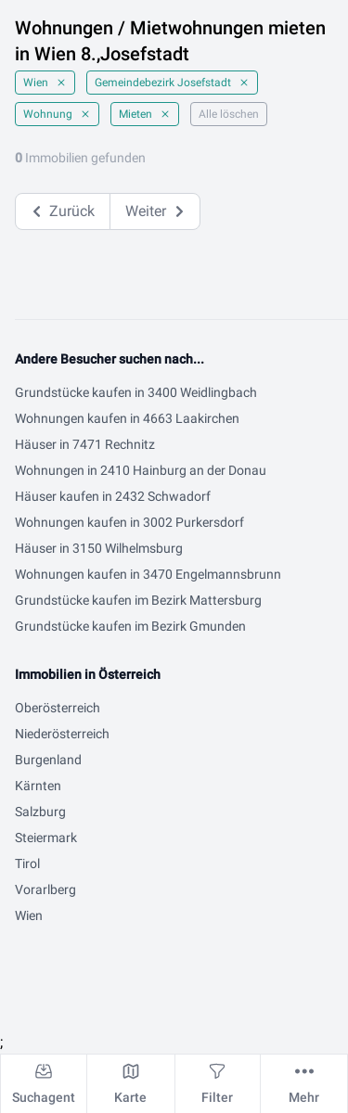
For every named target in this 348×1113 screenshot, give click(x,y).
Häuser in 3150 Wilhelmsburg (99, 548)
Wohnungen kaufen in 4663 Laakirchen (127, 418)
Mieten (145, 114)
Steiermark (46, 837)
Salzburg (40, 811)
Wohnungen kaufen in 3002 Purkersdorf (129, 522)
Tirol (27, 863)
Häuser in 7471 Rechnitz (85, 444)
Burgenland (48, 759)
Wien (45, 82)
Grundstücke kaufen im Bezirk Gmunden (130, 626)
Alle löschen (229, 114)
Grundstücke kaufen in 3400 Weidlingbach (136, 392)
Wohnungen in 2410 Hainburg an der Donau (140, 470)
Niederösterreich (62, 733)
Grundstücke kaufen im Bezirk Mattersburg (138, 600)
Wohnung (57, 114)
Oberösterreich (57, 707)
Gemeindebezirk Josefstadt (172, 82)
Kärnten (38, 785)
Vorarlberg (45, 889)
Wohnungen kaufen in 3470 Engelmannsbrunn (148, 574)
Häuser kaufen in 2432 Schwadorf (113, 496)
